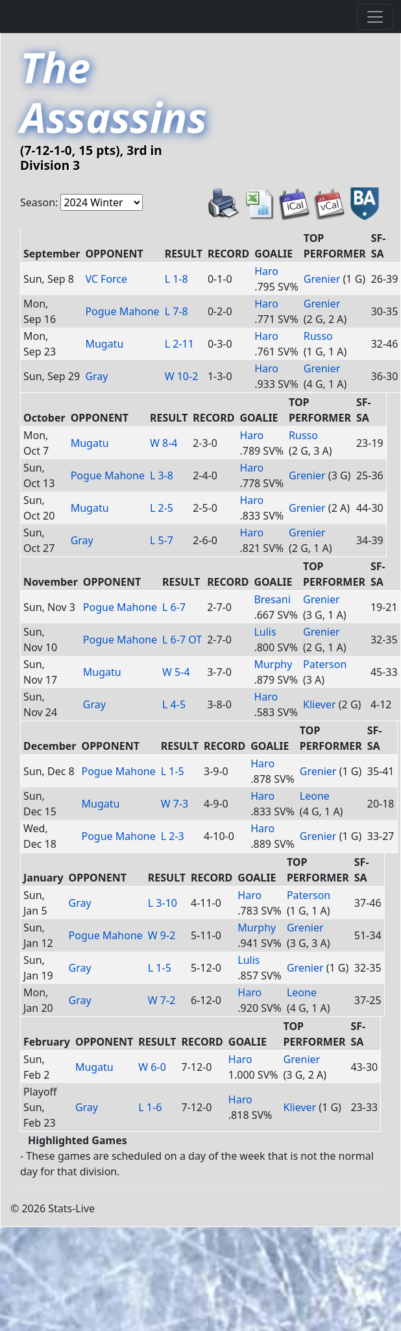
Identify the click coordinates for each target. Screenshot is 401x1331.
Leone (315, 796)
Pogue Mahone (122, 311)
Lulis (265, 632)
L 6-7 (174, 607)
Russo (318, 336)
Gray (96, 376)
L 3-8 (161, 475)
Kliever (319, 704)
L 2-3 (172, 836)
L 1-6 (150, 1107)
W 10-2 (182, 376)
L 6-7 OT (182, 639)
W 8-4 (164, 443)
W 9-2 (162, 935)
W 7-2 (162, 1000)
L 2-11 (179, 344)
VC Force (106, 279)
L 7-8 (176, 311)
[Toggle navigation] (375, 17)
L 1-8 (176, 279)
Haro (266, 271)
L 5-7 (161, 540)
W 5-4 (176, 672)
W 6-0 (152, 1067)
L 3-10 (162, 903)
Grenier (322, 279)
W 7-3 (175, 804)
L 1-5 (172, 771)
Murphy (273, 664)
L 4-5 (174, 704)
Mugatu (104, 344)
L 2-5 (161, 508)
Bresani (272, 599)
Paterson (324, 664)
